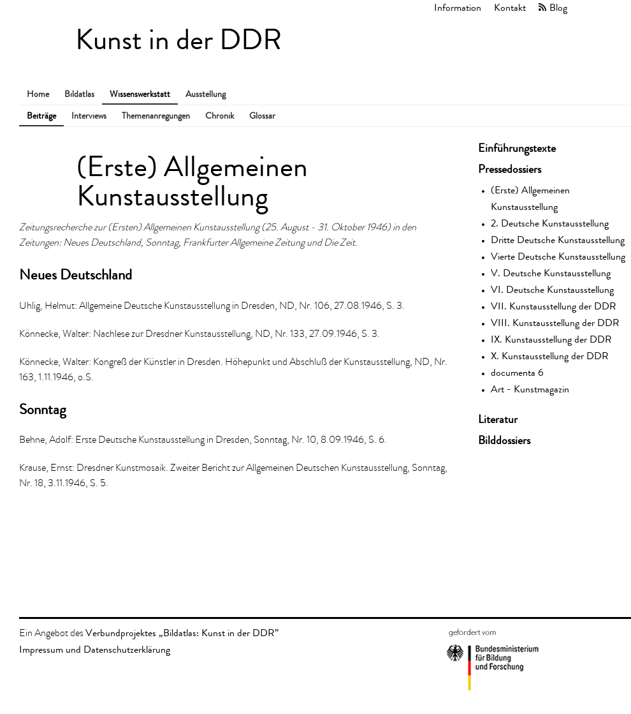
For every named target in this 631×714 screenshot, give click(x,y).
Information (457, 7)
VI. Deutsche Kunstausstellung (552, 289)
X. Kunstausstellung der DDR (550, 355)
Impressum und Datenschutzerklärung (94, 649)
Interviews (88, 116)
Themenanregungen (156, 116)
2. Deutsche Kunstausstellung (550, 223)
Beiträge (41, 116)
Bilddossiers (504, 440)
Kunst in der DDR (178, 40)
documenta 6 (517, 372)
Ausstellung (205, 94)
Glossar (262, 116)
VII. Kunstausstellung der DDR (553, 306)
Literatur (498, 419)
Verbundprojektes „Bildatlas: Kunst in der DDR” (182, 632)
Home (38, 94)
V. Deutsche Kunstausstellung (551, 272)
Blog (558, 7)
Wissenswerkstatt (140, 94)
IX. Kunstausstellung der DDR (551, 339)
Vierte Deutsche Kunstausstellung (558, 256)
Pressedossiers (509, 169)
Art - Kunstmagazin (530, 389)
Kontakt (510, 7)
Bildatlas (79, 94)
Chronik (219, 116)
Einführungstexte (517, 148)
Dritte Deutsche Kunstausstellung (558, 239)
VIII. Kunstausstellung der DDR (555, 322)
